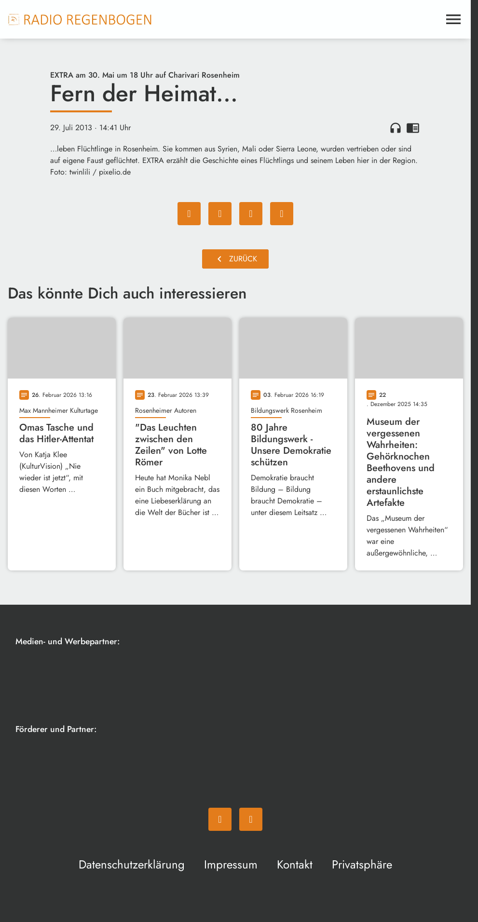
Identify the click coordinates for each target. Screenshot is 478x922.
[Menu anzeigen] (453, 19)
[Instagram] (250, 819)
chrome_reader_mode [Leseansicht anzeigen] (413, 128)
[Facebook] (220, 819)
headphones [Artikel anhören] (395, 128)
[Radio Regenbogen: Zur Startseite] (80, 19)
